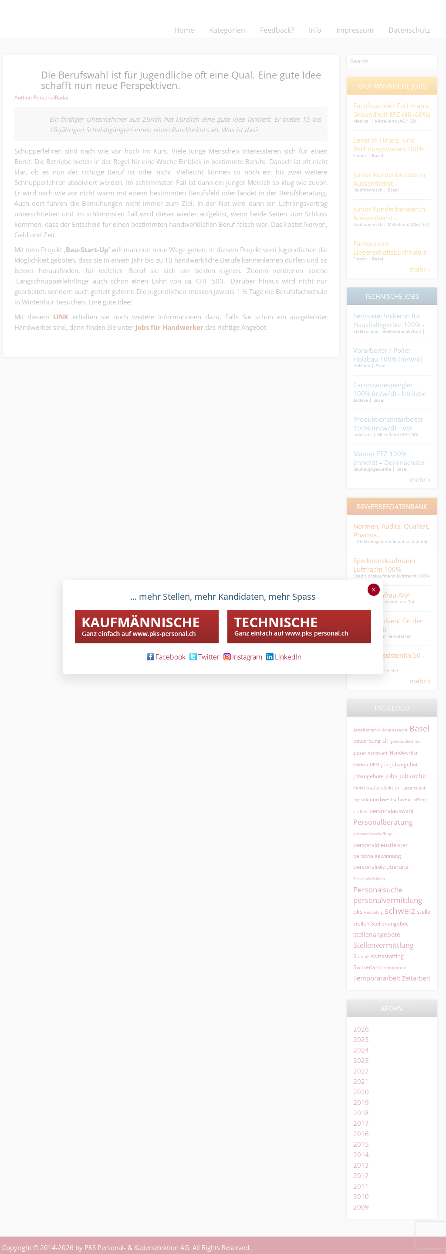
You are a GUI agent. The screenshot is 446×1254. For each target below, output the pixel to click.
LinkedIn (283, 657)
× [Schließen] (373, 590)
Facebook (166, 657)
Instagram (242, 657)
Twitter (204, 657)
